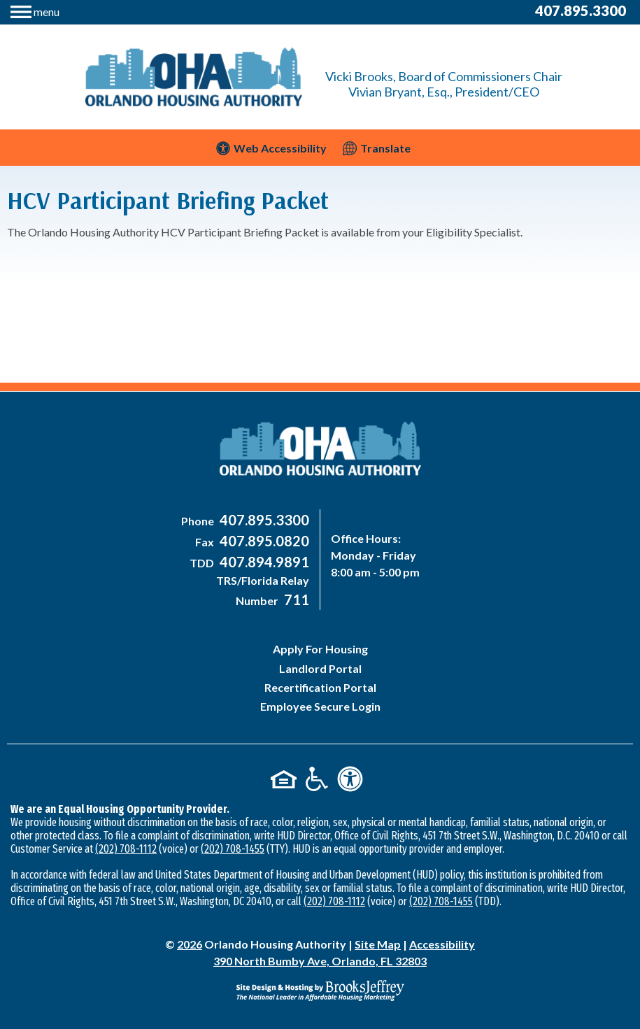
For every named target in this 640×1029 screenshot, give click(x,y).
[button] (34, 10)
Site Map (378, 944)
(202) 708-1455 (232, 849)
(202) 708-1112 (126, 849)
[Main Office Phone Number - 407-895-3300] (262, 520)
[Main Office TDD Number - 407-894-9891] (262, 562)
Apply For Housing (320, 648)
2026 (189, 944)
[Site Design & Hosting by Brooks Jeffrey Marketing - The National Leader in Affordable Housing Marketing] (320, 990)
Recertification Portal (320, 687)
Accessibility (442, 944)
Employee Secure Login (320, 706)
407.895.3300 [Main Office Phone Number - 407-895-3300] (580, 10)
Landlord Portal (320, 668)
